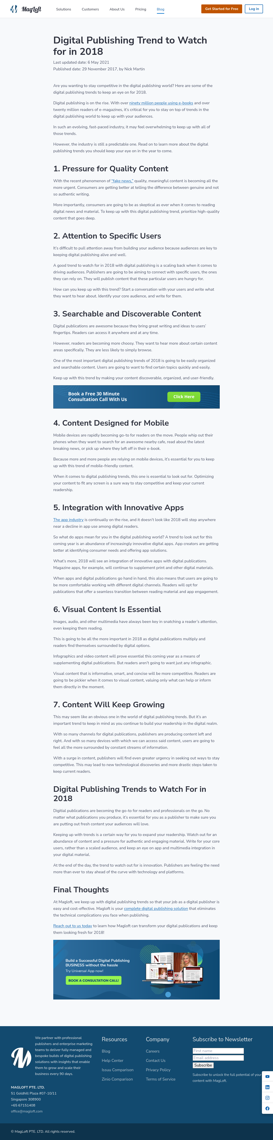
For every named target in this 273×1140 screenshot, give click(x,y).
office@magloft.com (27, 1111)
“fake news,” (122, 181)
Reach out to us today (72, 926)
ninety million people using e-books (161, 103)
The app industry (68, 519)
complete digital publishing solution (156, 908)
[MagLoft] (27, 8)
